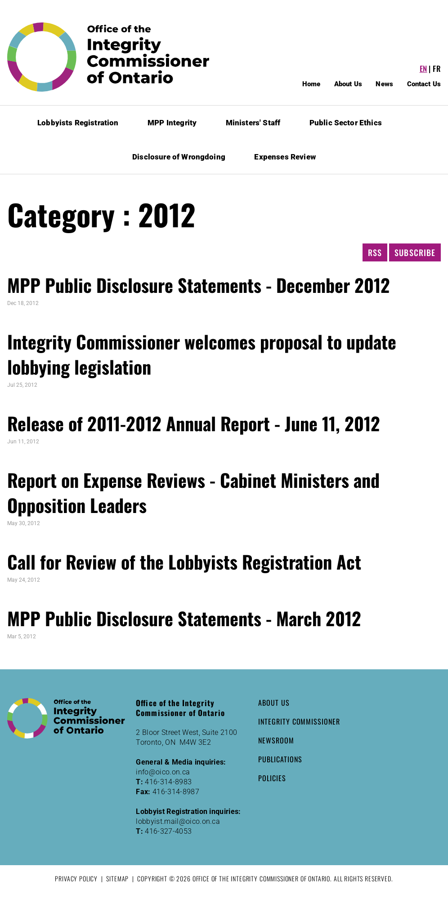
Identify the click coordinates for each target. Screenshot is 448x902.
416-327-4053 (168, 831)
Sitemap (117, 878)
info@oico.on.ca (163, 772)
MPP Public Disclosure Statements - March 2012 (184, 618)
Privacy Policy (76, 878)
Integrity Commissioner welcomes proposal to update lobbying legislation (201, 354)
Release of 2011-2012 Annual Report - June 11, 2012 (193, 423)
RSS (375, 252)
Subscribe (414, 252)
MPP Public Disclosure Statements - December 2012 (198, 284)
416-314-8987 (175, 791)
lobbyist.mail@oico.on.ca (178, 821)
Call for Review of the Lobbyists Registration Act (184, 561)
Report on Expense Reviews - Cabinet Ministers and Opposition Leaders (193, 492)
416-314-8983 (168, 782)
